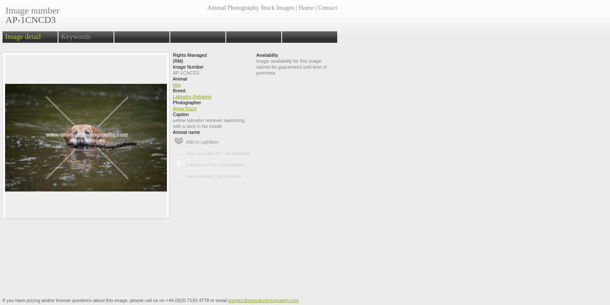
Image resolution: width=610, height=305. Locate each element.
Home (306, 7)
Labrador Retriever (192, 96)
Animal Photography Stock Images (250, 7)
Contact (327, 7)
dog (176, 84)
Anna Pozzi (185, 108)
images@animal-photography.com (263, 300)
